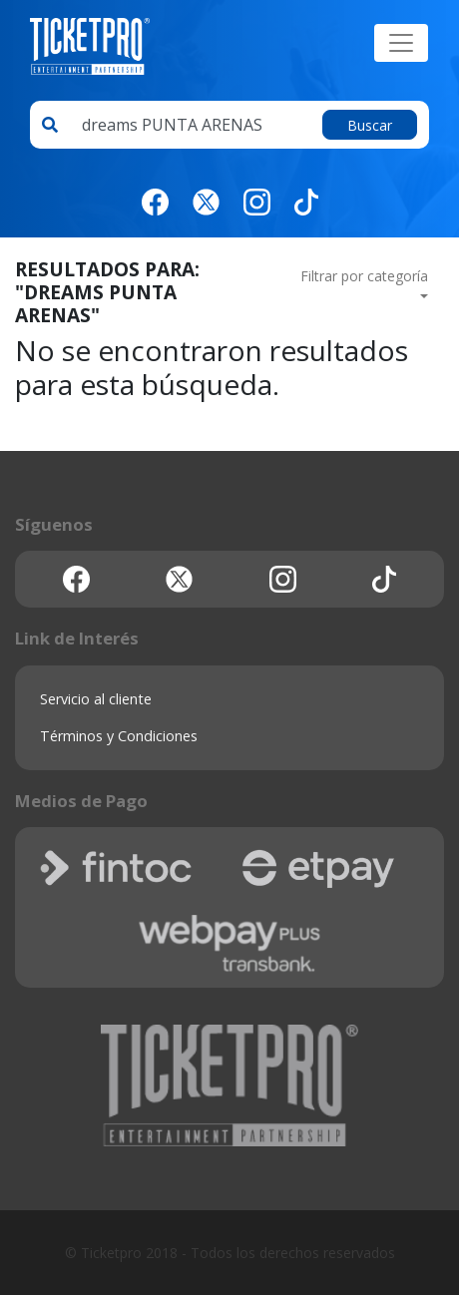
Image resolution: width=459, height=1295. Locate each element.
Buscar (369, 125)
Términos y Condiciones (119, 735)
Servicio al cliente (96, 698)
